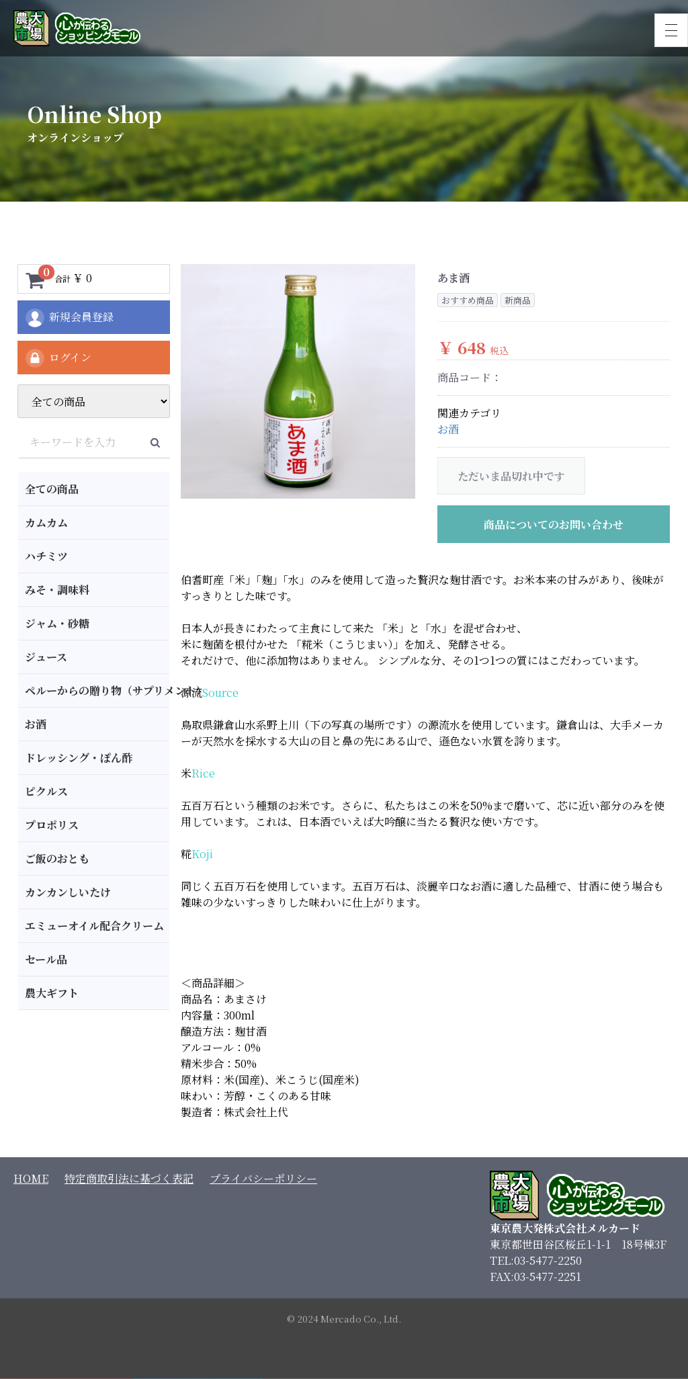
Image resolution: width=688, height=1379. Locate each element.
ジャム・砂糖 (57, 623)
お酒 (35, 724)
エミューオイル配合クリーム (94, 925)
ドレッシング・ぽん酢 (78, 757)
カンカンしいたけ (68, 892)
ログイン (57, 358)
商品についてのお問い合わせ (554, 524)
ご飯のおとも (57, 858)
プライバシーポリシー (263, 1178)
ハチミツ (46, 556)
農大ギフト (52, 993)
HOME (30, 1178)
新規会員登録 (69, 318)
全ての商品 (52, 489)
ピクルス (46, 791)
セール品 (46, 959)
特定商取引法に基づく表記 (129, 1178)
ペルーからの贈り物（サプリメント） (97, 690)
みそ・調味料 (57, 589)
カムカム (46, 522)
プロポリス (52, 825)
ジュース (46, 657)
